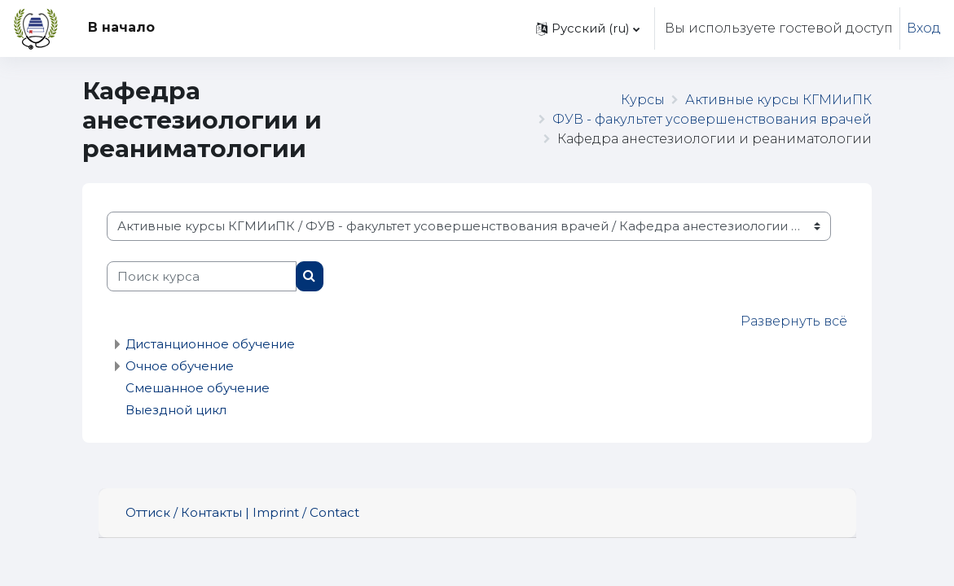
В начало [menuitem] (121, 27)
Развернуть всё (794, 321)
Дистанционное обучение (210, 344)
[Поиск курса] (202, 276)
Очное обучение (179, 366)
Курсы (643, 99)
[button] (588, 28)
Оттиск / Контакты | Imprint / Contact (242, 512)
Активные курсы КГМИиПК (778, 99)
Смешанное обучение (197, 388)
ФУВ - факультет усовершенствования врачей (712, 119)
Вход (924, 28)
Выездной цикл (175, 410)
